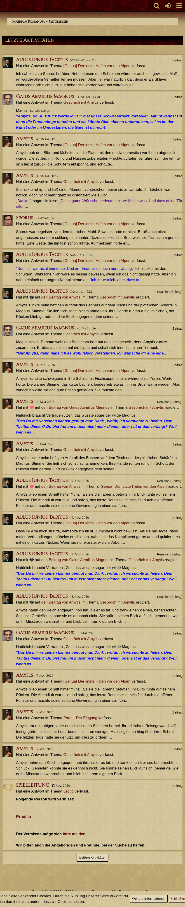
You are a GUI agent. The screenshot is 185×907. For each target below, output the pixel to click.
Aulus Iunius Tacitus (42, 60)
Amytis (24, 139)
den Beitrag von (61, 297)
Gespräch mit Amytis (80, 102)
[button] (179, 5)
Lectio (68, 791)
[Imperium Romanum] (2, 5)
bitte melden (74, 834)
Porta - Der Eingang (80, 718)
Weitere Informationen (148, 898)
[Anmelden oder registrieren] (167, 5)
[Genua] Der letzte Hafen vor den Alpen (96, 66)
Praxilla (23, 816)
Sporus (24, 218)
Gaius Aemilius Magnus (45, 96)
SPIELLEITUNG (32, 785)
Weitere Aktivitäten (93, 857)
